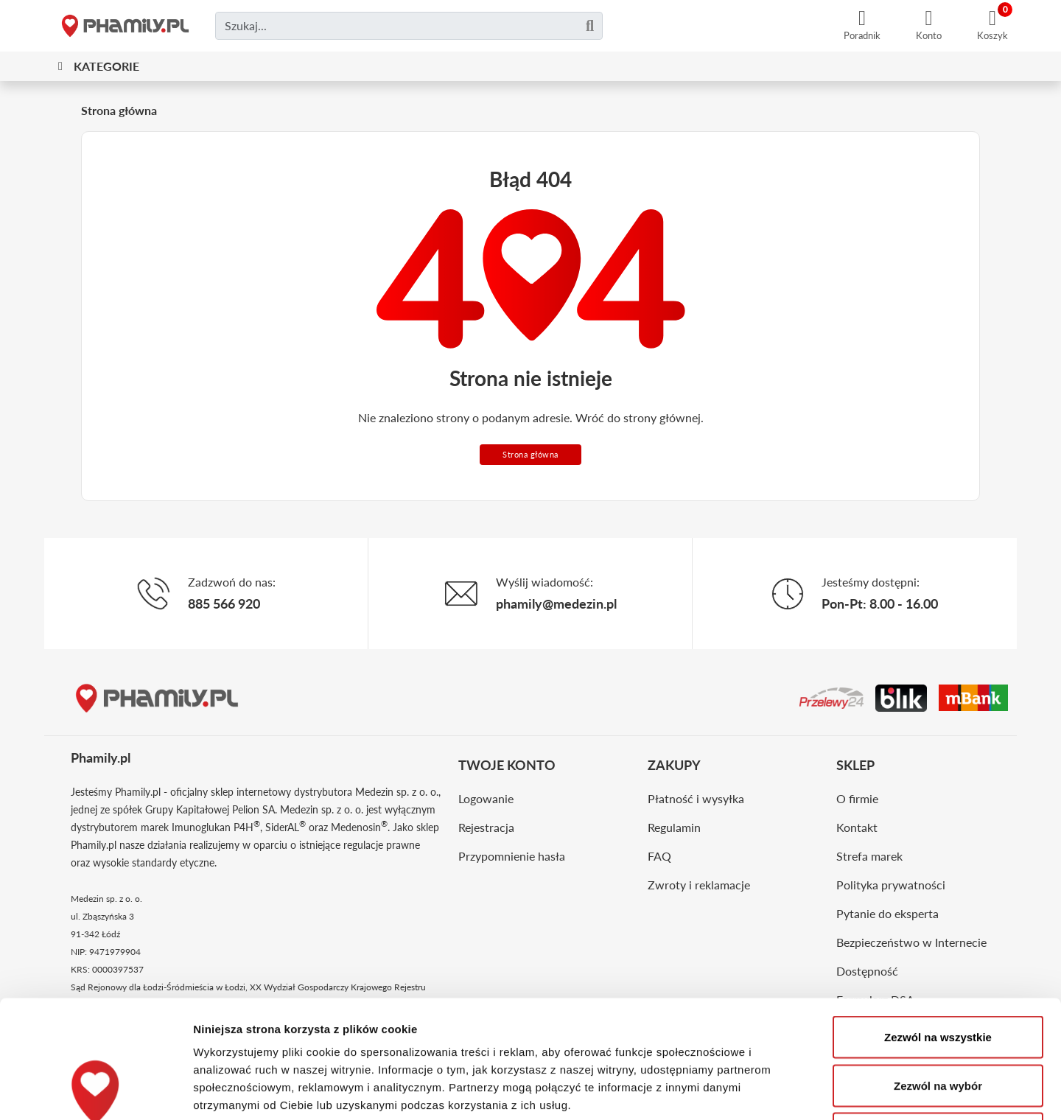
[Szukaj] (590, 26)
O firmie (857, 798)
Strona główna (530, 454)
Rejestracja (486, 827)
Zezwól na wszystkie (938, 926)
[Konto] (929, 25)
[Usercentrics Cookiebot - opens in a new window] (95, 1091)
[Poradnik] (862, 25)
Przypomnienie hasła (511, 856)
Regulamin (674, 827)
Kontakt (857, 827)
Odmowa (937, 1023)
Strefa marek (869, 856)
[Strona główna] (125, 26)
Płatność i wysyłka (696, 798)
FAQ (659, 856)
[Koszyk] (992, 25)
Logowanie (486, 798)
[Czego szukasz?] (409, 26)
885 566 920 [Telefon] (224, 603)
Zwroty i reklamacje (699, 885)
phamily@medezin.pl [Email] (556, 603)
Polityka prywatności (890, 885)
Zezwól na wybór (938, 975)
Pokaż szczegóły (786, 1091)
